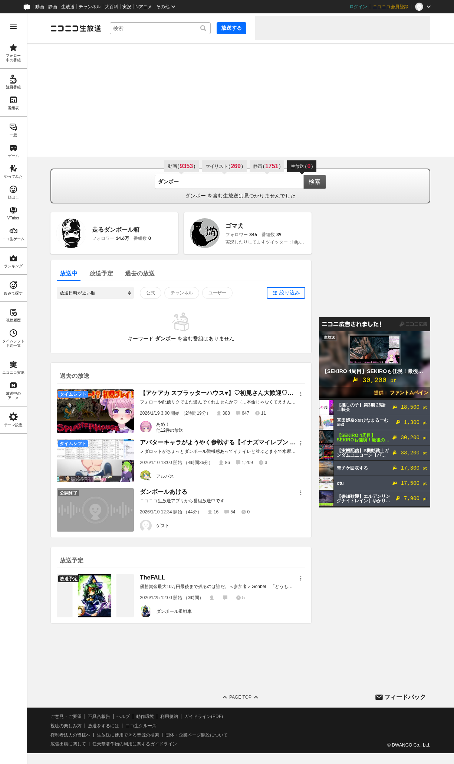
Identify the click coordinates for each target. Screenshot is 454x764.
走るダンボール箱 (115, 229)
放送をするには (103, 726)
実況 (126, 6)
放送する (231, 28)
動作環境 (145, 716)
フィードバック (405, 697)
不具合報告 (99, 716)
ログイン (358, 6)
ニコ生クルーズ (141, 726)
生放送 (68, 6)
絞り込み (289, 293)
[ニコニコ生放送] (75, 28)
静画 (52, 6)
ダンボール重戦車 (174, 611)
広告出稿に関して (68, 744)
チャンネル (90, 6)
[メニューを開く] (13, 26)
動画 (39, 6)
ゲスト (163, 525)
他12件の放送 (169, 430)
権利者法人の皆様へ (70, 735)
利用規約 (169, 716)
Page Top (240, 697)
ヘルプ (123, 716)
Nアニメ (143, 6)
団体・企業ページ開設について (196, 735)
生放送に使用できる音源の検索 (128, 735)
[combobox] (160, 28)
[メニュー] (300, 393)
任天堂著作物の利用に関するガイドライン (134, 744)
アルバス (165, 476)
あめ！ (163, 424)
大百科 (111, 6)
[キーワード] (160, 28)
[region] (13, 388)
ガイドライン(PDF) (203, 716)
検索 (314, 182)
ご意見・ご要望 (66, 716)
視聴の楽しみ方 (66, 725)
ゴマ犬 (234, 226)
